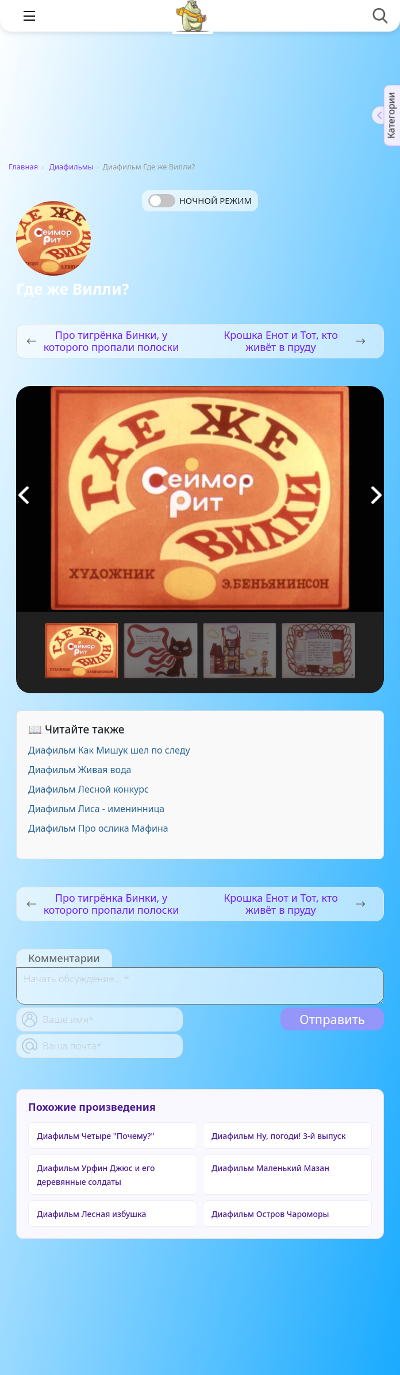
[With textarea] (200, 986)
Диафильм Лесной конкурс (88, 789)
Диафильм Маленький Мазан (270, 1167)
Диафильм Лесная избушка (92, 1213)
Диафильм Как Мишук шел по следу (109, 750)
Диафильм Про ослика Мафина (98, 828)
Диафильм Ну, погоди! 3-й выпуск (278, 1135)
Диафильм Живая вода (80, 769)
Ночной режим (215, 200)
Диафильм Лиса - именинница (96, 808)
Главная (23, 166)
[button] (376, 495)
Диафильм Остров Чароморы (270, 1213)
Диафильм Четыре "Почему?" (95, 1135)
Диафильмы (71, 166)
